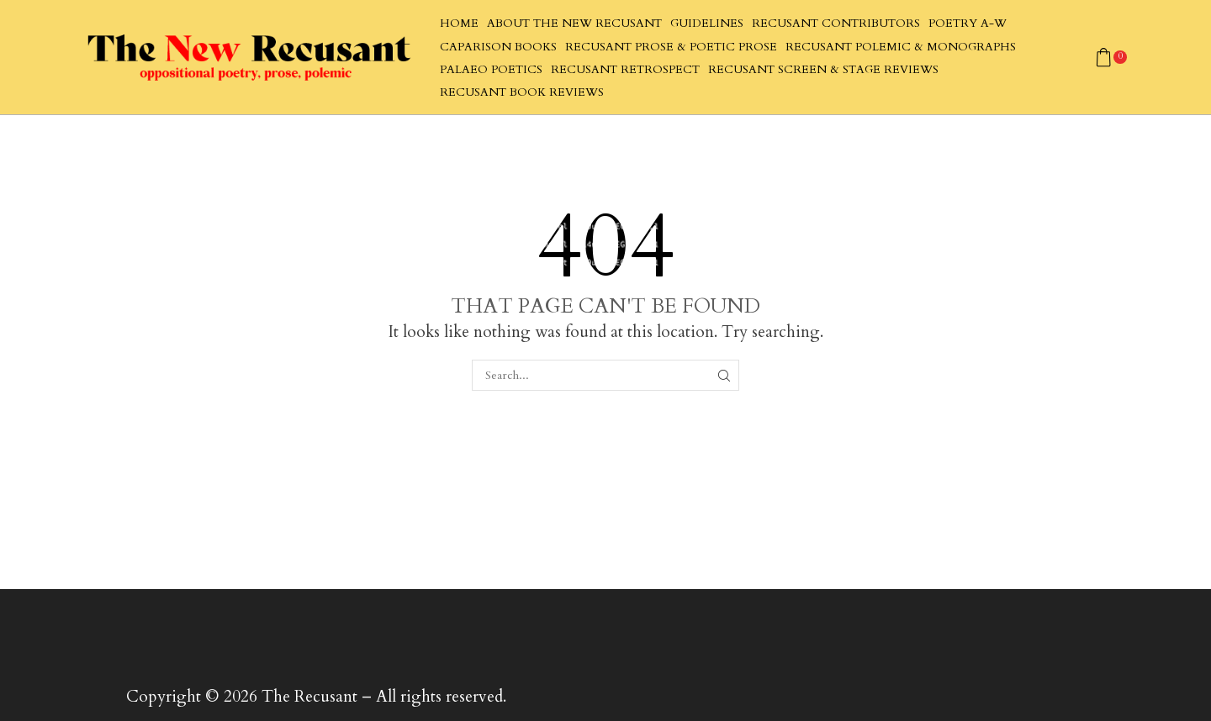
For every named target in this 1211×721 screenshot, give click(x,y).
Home (459, 23)
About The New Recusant (574, 23)
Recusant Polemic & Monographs (900, 47)
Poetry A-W (967, 23)
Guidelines (706, 23)
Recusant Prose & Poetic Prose (671, 47)
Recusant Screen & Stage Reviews (823, 69)
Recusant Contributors (836, 23)
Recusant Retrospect (625, 69)
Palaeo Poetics (491, 69)
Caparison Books (498, 47)
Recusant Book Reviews (522, 92)
